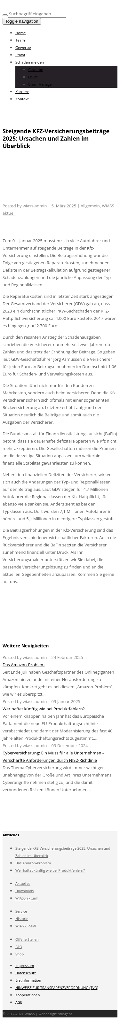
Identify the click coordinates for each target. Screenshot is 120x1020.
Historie (21, 918)
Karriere (22, 91)
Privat (20, 54)
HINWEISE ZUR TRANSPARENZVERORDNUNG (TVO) (56, 987)
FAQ (18, 946)
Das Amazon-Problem (23, 665)
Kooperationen (27, 995)
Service (21, 911)
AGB (18, 1002)
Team (20, 40)
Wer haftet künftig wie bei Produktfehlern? (43, 709)
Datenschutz (25, 972)
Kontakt (22, 99)
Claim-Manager (40, 84)
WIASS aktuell (26, 898)
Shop (19, 954)
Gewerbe (23, 47)
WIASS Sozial (25, 925)
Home (20, 32)
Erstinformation (28, 980)
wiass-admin (35, 206)
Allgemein (90, 206)
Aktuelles (22, 883)
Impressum (24, 965)
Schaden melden (29, 62)
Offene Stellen (27, 939)
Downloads (24, 890)
